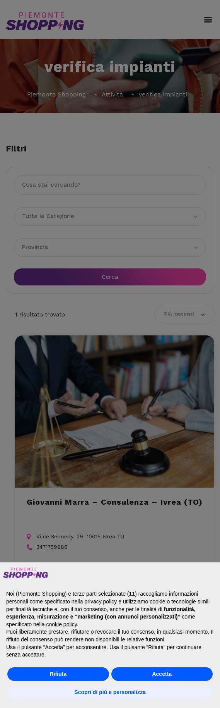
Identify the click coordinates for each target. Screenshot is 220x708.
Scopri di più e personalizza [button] (109, 692)
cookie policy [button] (61, 624)
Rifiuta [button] (58, 674)
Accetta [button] (162, 674)
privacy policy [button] (100, 601)
